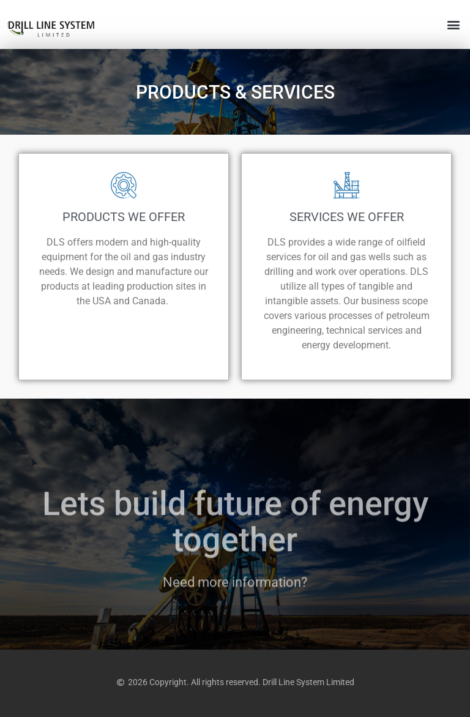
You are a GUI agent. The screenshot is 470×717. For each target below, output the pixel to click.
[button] (454, 25)
